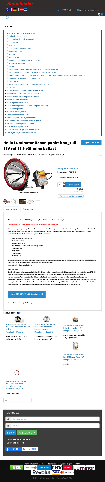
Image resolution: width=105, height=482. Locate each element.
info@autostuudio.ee (89, 10)
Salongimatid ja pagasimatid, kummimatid (24, 60)
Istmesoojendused (15, 51)
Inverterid (12, 66)
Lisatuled (11, 54)
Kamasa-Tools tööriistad (17, 99)
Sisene (11, 432)
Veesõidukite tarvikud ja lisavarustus (23, 96)
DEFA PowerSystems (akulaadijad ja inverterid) (27, 105)
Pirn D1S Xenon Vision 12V (75, 349)
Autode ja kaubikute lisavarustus (21, 33)
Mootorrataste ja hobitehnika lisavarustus (25, 90)
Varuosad (12, 87)
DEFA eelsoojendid (15, 108)
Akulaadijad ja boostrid (17, 36)
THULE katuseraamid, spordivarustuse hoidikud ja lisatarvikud (32, 72)
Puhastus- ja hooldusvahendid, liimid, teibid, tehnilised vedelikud (33, 69)
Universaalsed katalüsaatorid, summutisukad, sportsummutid (32, 84)
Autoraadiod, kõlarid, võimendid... (21, 39)
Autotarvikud (13, 42)
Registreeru (27, 432)
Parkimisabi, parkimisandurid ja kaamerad (24, 78)
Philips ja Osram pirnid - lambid (20, 123)
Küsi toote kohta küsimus (70, 196)
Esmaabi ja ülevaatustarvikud (19, 48)
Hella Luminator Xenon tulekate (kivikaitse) (18, 322)
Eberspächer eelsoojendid (18, 114)
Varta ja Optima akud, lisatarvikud (22, 117)
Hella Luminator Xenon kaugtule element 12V (46, 322)
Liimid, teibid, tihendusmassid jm (21, 132)
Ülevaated (28, 209)
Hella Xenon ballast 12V (75, 322)
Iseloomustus (12, 209)
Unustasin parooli (15, 442)
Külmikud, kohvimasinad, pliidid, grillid (24, 120)
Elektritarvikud (13, 57)
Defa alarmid (13, 45)
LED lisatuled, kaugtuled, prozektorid (23, 129)
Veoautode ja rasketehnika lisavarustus (24, 93)
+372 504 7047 (67, 10)
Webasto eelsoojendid (16, 111)
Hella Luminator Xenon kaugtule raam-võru (18, 377)
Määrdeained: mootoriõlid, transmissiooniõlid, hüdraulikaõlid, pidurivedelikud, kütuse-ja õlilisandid (47, 75)
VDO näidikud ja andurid (17, 126)
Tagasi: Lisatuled (91, 142)
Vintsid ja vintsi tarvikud (17, 102)
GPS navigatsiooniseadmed (19, 63)
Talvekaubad (13, 81)
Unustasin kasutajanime (18, 439)
